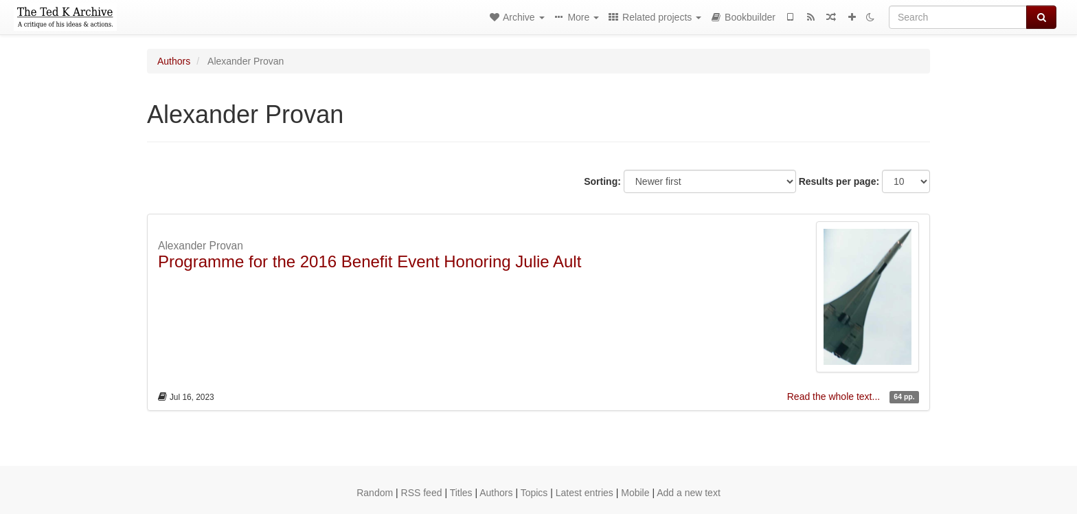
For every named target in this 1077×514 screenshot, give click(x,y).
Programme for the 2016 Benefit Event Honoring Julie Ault (369, 261)
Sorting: (602, 181)
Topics (534, 492)
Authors (173, 61)
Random (374, 492)
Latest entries (584, 492)
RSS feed (421, 492)
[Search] (958, 17)
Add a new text (689, 492)
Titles (461, 492)
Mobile (635, 492)
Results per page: (839, 181)
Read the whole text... (835, 396)
